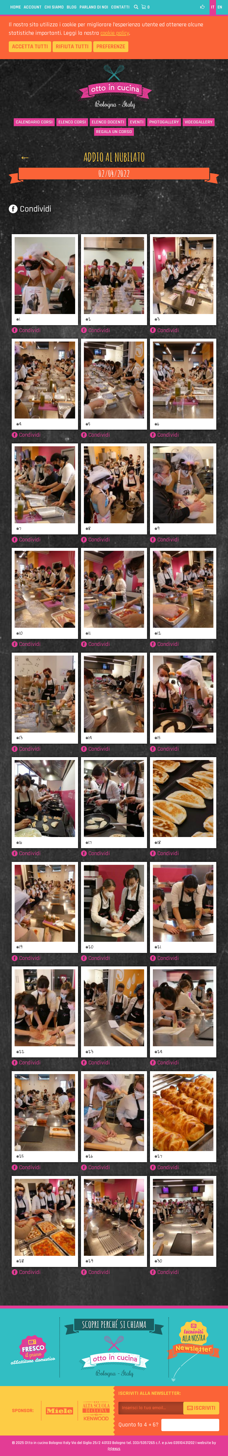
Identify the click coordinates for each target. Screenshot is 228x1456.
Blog (72, 7)
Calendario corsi (34, 122)
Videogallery (199, 122)
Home (15, 7)
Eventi (137, 122)
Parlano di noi (94, 7)
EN (219, 7)
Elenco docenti (108, 122)
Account (33, 7)
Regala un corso (114, 132)
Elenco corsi (72, 122)
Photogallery (164, 122)
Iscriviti (201, 1408)
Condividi (30, 209)
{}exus (114, 1448)
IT (213, 7)
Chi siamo (54, 7)
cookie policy (115, 33)
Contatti (120, 7)
